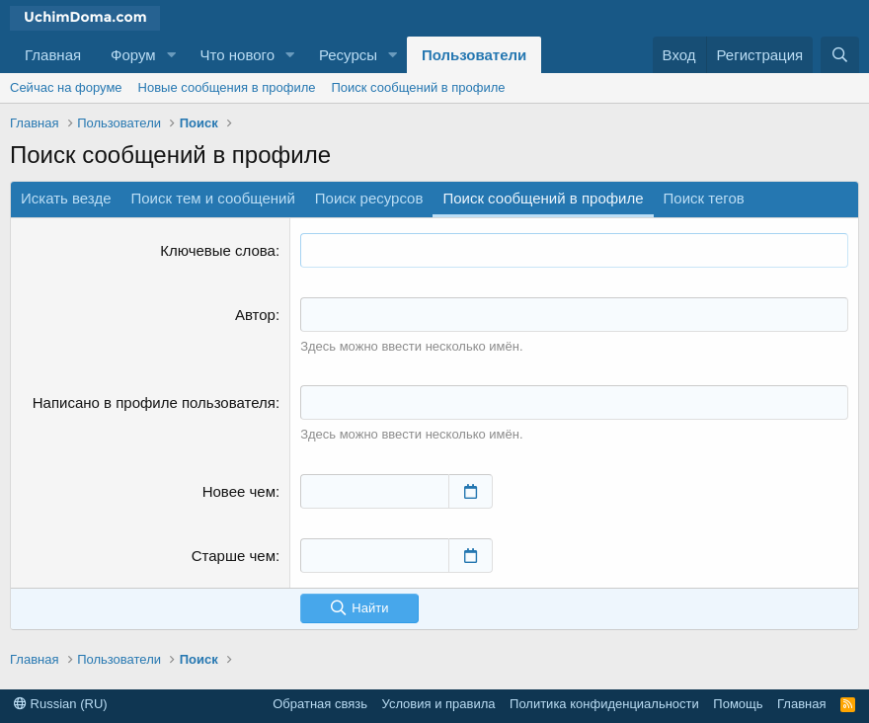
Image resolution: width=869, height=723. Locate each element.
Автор (255, 314)
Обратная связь (320, 703)
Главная (53, 54)
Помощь (737, 703)
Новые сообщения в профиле (227, 87)
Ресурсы (348, 54)
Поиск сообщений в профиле (418, 87)
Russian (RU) (61, 703)
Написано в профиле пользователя (154, 402)
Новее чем (239, 491)
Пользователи (474, 54)
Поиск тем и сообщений (213, 198)
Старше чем (234, 555)
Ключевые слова (218, 250)
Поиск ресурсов (369, 198)
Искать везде (66, 198)
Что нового (237, 54)
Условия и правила (439, 703)
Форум (133, 54)
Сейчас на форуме (66, 87)
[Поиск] (840, 55)
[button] (172, 55)
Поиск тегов (704, 198)
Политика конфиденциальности (604, 703)
